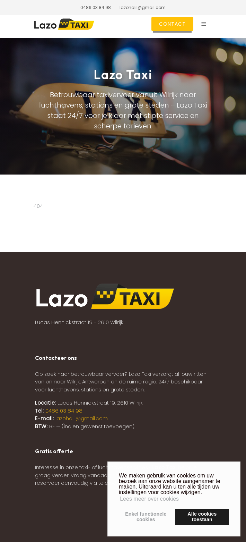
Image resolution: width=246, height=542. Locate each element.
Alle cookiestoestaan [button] (202, 516)
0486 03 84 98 (95, 7)
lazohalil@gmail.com (143, 7)
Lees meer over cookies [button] (149, 499)
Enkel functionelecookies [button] (145, 516)
